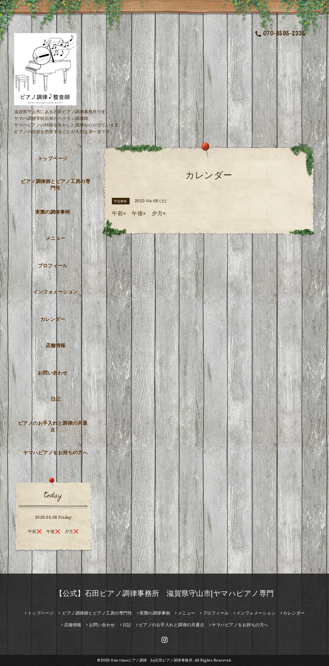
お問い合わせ (53, 373)
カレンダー (52, 319)
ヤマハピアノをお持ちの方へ (55, 453)
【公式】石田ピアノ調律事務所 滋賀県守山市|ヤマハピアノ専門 (164, 593)
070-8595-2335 (280, 34)
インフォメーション (55, 292)
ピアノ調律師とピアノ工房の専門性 (55, 184)
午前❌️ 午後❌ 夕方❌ (53, 531)
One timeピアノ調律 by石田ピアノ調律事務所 (151, 660)
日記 (55, 399)
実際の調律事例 (52, 212)
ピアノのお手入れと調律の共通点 (53, 426)
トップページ (53, 158)
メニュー (56, 238)
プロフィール (53, 266)
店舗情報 (56, 345)
